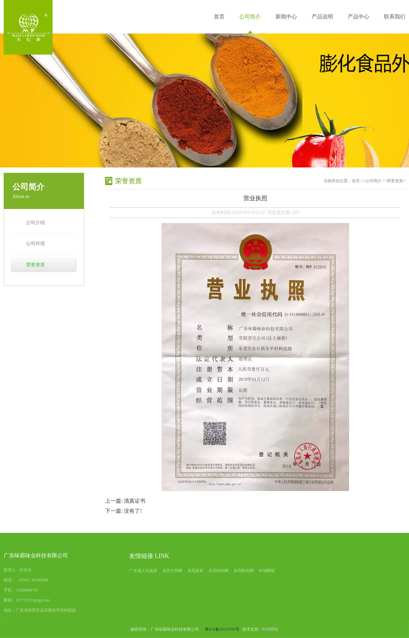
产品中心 (358, 16)
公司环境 (35, 243)
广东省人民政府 (143, 570)
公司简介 (250, 16)
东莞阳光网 (244, 570)
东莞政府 (195, 570)
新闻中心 (286, 16)
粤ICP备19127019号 (222, 629)
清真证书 (134, 501)
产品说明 (322, 16)
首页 (219, 16)
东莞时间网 (219, 570)
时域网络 (267, 570)
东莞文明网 (172, 570)
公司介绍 (35, 222)
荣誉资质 (35, 264)
